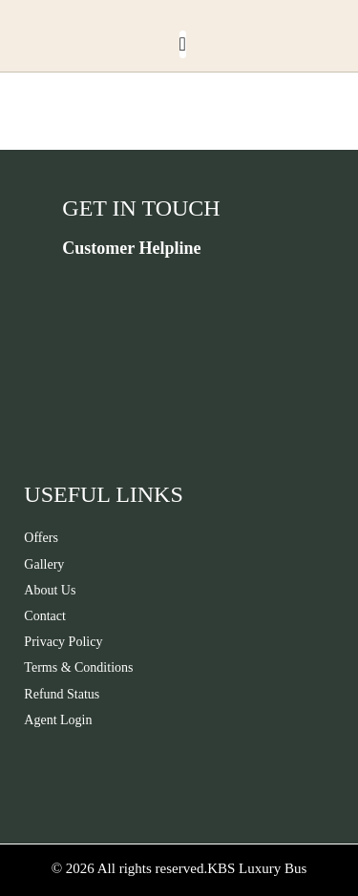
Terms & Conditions (78, 667)
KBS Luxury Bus (256, 868)
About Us (49, 590)
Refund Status (61, 694)
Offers (41, 538)
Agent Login (58, 720)
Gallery (44, 564)
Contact (45, 616)
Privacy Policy (63, 642)
